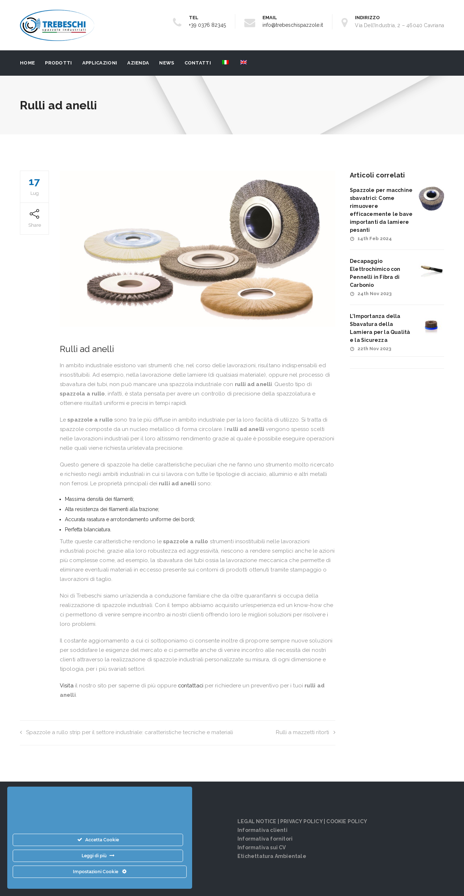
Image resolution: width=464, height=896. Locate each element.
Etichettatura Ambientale (271, 856)
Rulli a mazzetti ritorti (305, 732)
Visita (67, 685)
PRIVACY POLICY (301, 821)
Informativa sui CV (261, 847)
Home (27, 63)
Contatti (198, 63)
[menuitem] (225, 63)
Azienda (138, 63)
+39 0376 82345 (207, 25)
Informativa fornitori (265, 839)
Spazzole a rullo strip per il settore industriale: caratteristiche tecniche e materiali (126, 732)
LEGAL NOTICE (256, 821)
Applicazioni (99, 63)
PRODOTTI (58, 63)
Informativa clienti (262, 830)
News (166, 63)
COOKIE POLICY (346, 821)
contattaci (191, 685)
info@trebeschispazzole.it (292, 25)
